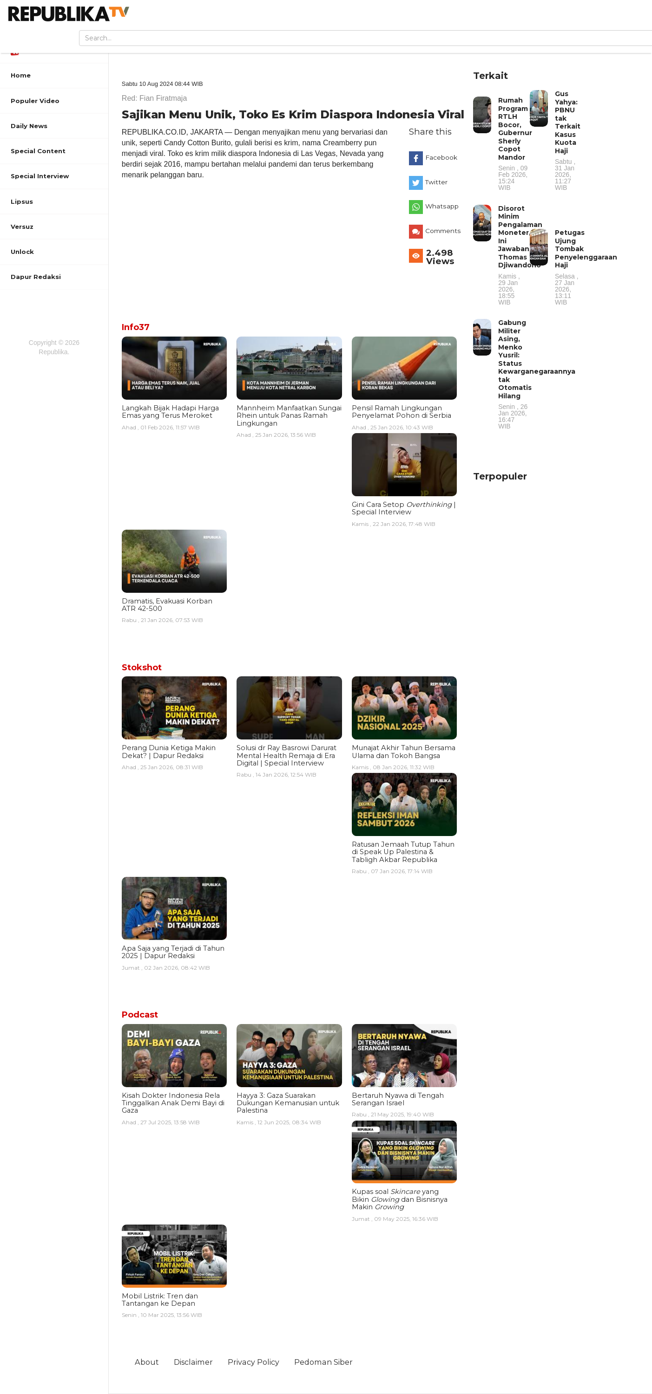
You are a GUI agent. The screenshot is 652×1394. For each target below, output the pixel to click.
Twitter (436, 182)
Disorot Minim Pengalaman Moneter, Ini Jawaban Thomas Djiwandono (520, 254)
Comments (443, 230)
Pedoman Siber (323, 1362)
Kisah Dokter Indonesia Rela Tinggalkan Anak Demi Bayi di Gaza (173, 1103)
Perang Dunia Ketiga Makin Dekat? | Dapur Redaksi (169, 751)
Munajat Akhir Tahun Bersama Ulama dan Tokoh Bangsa (403, 751)
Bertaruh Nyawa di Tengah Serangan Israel (398, 1099)
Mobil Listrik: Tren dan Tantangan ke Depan (160, 1300)
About (147, 1362)
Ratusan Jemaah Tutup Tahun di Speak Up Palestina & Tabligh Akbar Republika (403, 852)
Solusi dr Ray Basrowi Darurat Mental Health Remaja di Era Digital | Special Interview (286, 755)
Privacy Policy (253, 1362)
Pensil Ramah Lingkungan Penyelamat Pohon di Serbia (401, 412)
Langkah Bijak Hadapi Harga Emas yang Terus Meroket (170, 412)
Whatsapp (442, 206)
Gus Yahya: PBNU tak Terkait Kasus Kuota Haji (570, 140)
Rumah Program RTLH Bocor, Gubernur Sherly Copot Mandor (515, 143)
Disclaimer (193, 1362)
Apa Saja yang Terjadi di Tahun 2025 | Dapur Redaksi (173, 952)
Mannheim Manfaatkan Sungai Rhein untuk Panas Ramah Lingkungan (289, 416)
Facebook (441, 157)
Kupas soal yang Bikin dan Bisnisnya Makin (400, 1199)
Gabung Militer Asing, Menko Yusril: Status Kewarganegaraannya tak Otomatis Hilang (536, 373)
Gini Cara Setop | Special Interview (404, 508)
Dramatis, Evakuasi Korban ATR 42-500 (167, 605)
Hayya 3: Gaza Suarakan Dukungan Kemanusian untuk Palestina (288, 1103)
